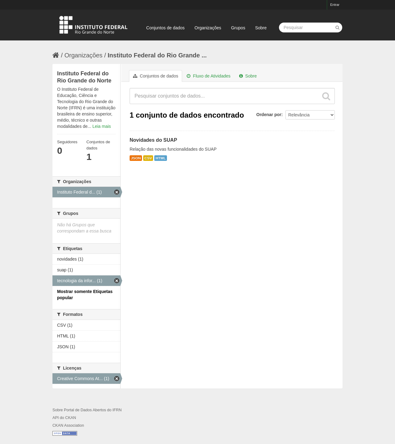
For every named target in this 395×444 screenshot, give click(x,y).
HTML (161, 158)
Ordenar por (268, 114)
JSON (136, 158)
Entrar (334, 4)
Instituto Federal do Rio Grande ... (157, 55)
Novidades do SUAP (153, 140)
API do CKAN (64, 418)
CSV (148, 158)
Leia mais (101, 126)
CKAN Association (68, 425)
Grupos (238, 27)
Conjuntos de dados (165, 27)
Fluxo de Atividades (208, 75)
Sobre (261, 27)
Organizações (207, 27)
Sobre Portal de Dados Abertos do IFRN (87, 410)
